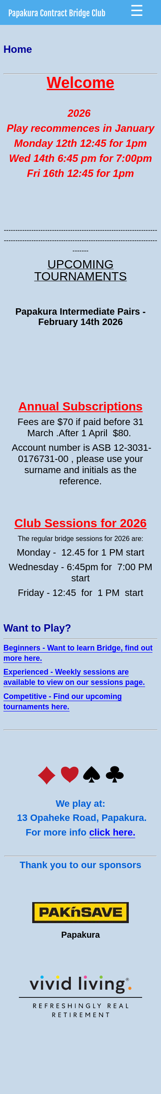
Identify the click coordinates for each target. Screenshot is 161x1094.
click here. (112, 832)
